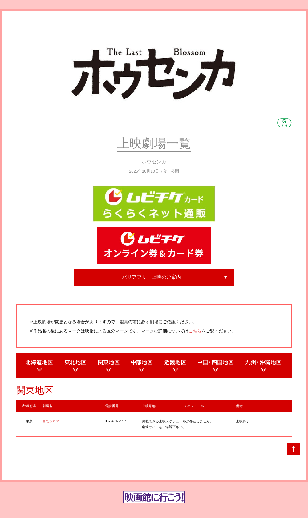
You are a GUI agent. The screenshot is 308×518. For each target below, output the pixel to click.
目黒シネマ (50, 421)
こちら (194, 330)
